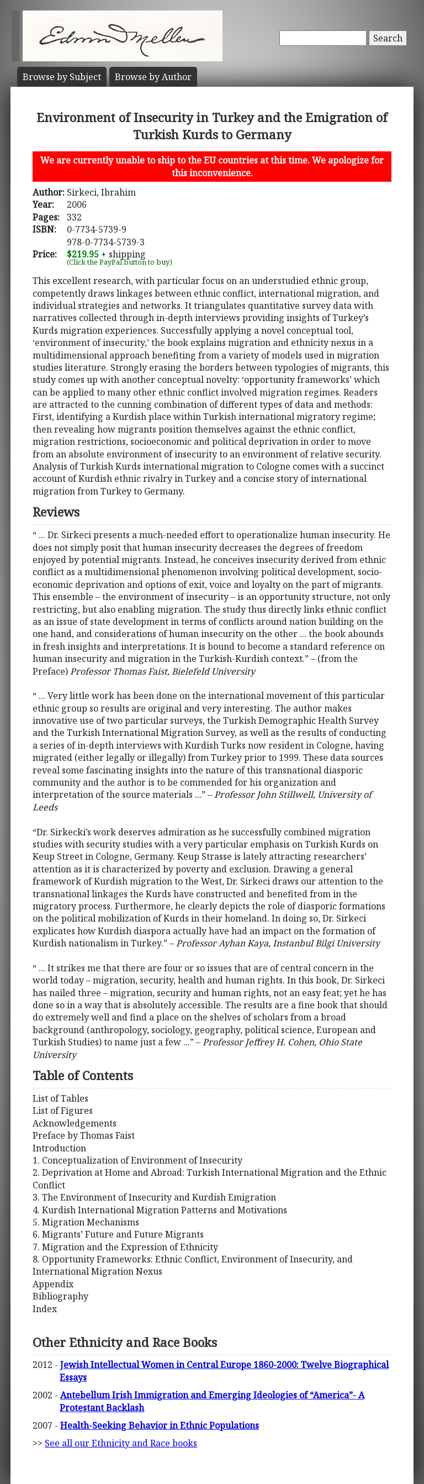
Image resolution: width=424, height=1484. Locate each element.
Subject (62, 76)
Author (153, 76)
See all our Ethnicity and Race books (121, 1443)
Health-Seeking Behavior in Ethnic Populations (159, 1425)
